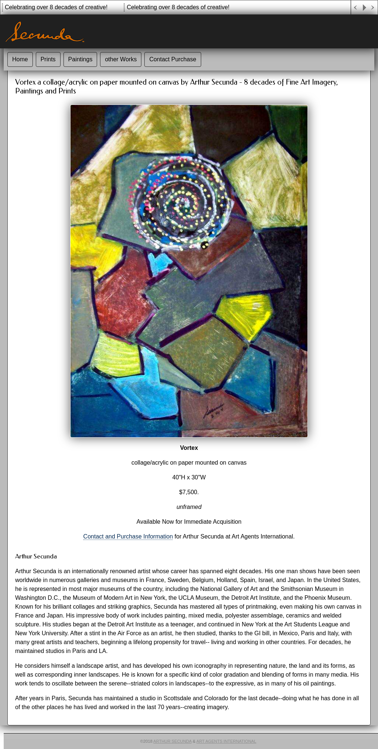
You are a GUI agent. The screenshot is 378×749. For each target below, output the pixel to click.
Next (373, 7)
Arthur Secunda (172, 741)
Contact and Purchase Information (128, 536)
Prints (48, 59)
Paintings (80, 59)
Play (364, 7)
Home (20, 59)
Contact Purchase (172, 59)
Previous (355, 7)
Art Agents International (226, 741)
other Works (121, 59)
